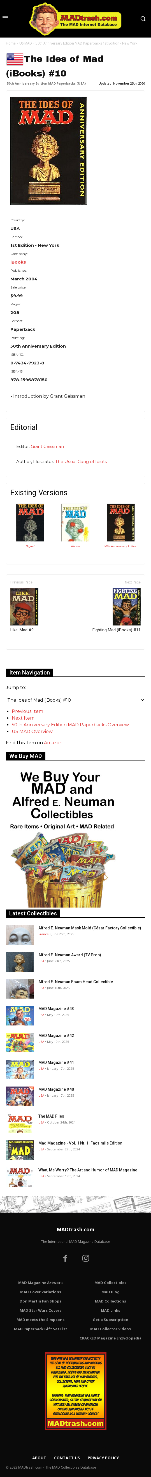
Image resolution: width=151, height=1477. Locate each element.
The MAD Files (51, 1116)
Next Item (23, 718)
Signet (30, 546)
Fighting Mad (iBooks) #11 (116, 610)
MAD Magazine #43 (56, 1008)
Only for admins (25, 659)
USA (41, 961)
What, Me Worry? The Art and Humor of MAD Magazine (87, 1170)
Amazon (53, 742)
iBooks (18, 262)
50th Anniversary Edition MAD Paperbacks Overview (70, 724)
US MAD (25, 43)
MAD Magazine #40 (56, 1089)
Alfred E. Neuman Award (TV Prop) (69, 955)
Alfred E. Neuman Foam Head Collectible (75, 982)
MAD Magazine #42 (56, 1035)
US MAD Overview (32, 731)
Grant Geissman (47, 446)
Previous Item (27, 711)
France (43, 934)
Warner (75, 546)
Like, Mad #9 (24, 610)
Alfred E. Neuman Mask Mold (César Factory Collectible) (89, 928)
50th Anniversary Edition (120, 546)
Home (11, 43)
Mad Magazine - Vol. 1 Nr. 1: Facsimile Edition (80, 1143)
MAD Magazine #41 (56, 1062)
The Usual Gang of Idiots (81, 461)
